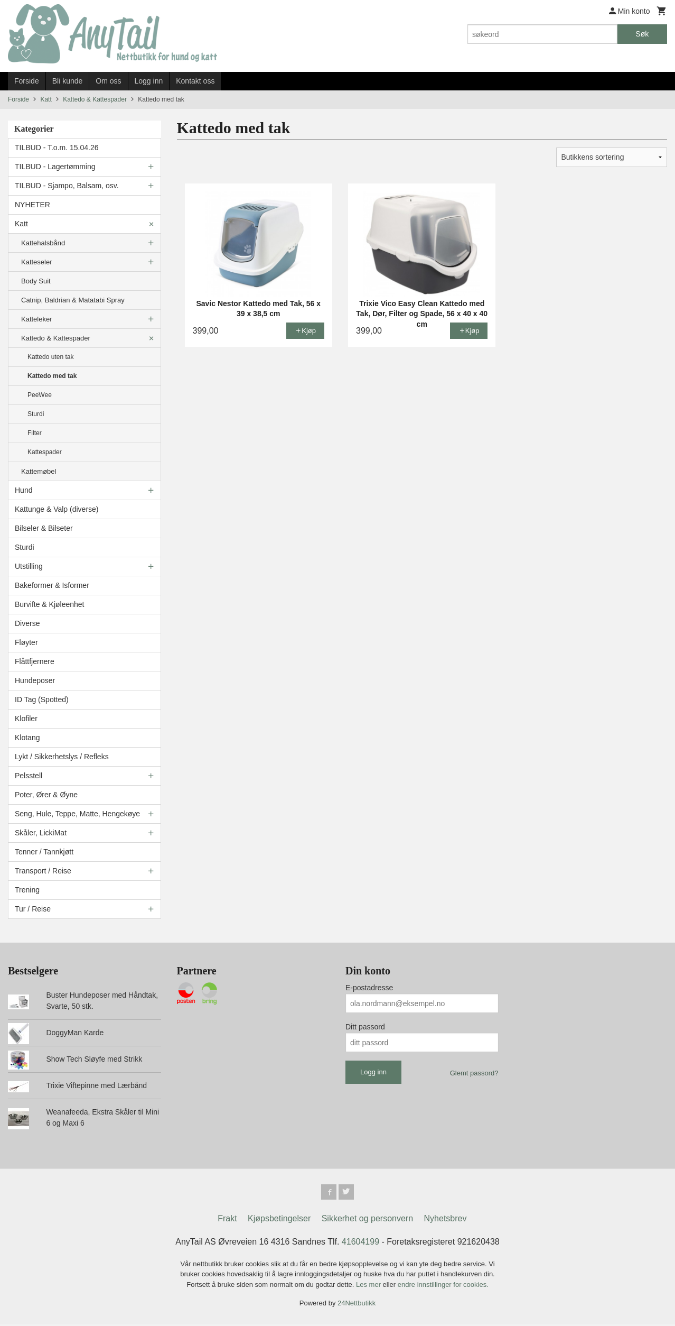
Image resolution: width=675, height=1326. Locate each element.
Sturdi (35, 414)
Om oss (108, 81)
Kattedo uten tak (50, 357)
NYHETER (32, 204)
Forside (26, 81)
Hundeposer (35, 680)
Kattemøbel (38, 471)
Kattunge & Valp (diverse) (57, 509)
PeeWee (39, 395)
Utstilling (29, 566)
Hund (23, 490)
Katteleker (36, 319)
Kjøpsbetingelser (279, 1220)
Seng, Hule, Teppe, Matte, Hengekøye (77, 813)
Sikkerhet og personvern (367, 1220)
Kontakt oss (195, 81)
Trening (27, 890)
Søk (642, 34)
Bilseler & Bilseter (44, 528)
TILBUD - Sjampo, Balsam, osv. (67, 185)
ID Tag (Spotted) (42, 699)
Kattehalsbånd (43, 243)
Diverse (27, 623)
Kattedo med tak (52, 376)
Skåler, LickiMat (41, 832)
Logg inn (149, 81)
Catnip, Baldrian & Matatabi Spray (73, 300)
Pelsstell (28, 775)
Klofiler (26, 718)
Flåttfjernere (34, 661)
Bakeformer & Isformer (52, 585)
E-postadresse (369, 987)
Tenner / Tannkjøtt (44, 852)
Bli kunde (67, 81)
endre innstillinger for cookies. (443, 1286)
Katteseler (36, 262)
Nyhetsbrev (445, 1220)
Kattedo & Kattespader (55, 338)
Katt (21, 223)
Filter (34, 433)
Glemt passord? (474, 1073)
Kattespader (44, 452)
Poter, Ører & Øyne (46, 794)
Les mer (369, 1286)
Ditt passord (365, 1027)
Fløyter (26, 642)
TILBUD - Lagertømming (55, 166)
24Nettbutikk (357, 1305)
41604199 (360, 1243)
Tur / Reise (33, 909)
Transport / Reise (43, 871)
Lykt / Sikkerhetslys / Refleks (62, 756)
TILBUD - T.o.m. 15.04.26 (56, 147)
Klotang (27, 737)
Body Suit (36, 281)
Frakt (227, 1220)
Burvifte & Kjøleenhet (50, 604)
